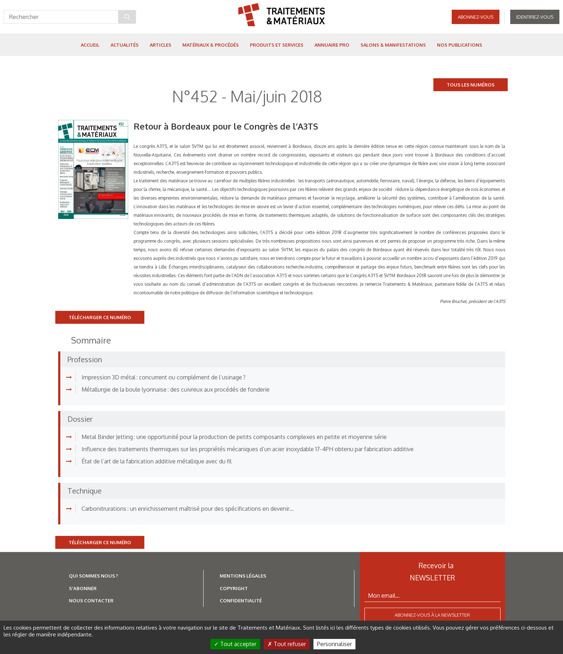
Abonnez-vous (475, 18)
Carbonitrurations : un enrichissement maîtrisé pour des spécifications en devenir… (188, 508)
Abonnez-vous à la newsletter (432, 615)
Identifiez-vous (534, 18)
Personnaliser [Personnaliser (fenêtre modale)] (334, 644)
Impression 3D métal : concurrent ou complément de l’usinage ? (164, 377)
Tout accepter (235, 644)
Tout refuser (286, 644)
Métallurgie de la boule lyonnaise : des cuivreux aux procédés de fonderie (176, 389)
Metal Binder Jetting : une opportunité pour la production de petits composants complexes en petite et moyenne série (234, 436)
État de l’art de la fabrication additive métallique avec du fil (157, 461)
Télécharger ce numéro (100, 317)
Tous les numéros (470, 85)
